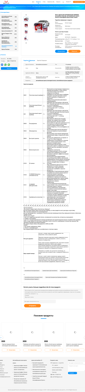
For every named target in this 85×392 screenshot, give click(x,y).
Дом (1, 362)
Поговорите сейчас (79, 1)
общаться (9, 68)
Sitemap (2, 370)
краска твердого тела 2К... (9, 34)
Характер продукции (42, 60)
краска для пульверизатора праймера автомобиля (56, 277)
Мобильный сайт (4, 372)
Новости (2, 368)
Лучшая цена (61, 51)
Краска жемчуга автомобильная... (9, 38)
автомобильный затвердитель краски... (9, 24)
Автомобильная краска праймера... (9, 46)
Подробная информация (29, 60)
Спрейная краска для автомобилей (50, 270)
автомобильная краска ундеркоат (32, 279)
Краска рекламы (9, 49)
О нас (1, 366)
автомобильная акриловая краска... (9, 28)
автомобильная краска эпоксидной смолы (33, 277)
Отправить (32, 306)
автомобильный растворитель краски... (9, 20)
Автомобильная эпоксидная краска (32, 270)
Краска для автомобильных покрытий (68, 270)
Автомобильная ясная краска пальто (20, 362)
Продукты (2, 364)
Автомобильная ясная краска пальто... (9, 17)
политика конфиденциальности (5, 375)
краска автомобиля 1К (9, 31)
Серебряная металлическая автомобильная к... (9, 42)
